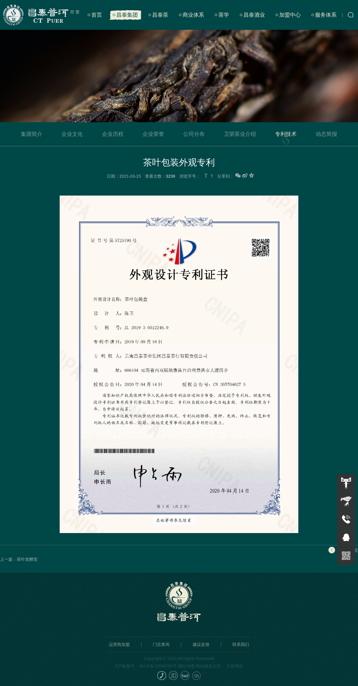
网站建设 (204, 671)
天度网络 (234, 671)
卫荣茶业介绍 (240, 135)
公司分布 (194, 135)
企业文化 (72, 135)
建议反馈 (201, 649)
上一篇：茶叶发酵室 (19, 559)
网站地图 (186, 671)
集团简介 (31, 135)
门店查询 (161, 649)
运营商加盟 (119, 649)
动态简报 (326, 135)
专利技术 (286, 135)
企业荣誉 (153, 135)
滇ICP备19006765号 (158, 671)
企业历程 (113, 135)
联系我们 (240, 649)
